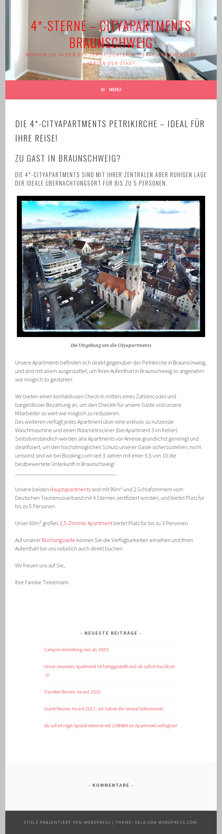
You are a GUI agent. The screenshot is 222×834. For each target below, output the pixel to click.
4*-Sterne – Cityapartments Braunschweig (111, 33)
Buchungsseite (58, 539)
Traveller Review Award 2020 (72, 692)
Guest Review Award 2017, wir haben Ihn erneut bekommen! (103, 708)
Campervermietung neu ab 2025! (76, 649)
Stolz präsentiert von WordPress (67, 822)
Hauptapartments (70, 489)
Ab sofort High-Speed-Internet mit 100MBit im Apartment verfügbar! (110, 725)
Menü (115, 89)
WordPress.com (177, 822)
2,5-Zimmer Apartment (85, 523)
